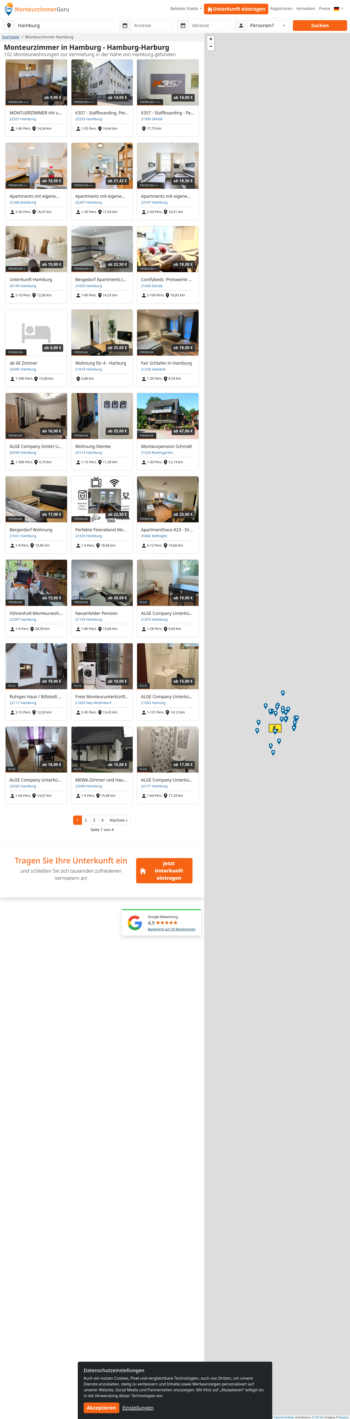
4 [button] (102, 820)
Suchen (320, 25)
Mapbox (344, 1417)
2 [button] (86, 820)
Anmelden (306, 8)
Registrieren (281, 8)
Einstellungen (138, 1407)
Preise (324, 8)
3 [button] (94, 820)
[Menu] (338, 8)
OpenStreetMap (284, 1417)
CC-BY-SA (317, 1417)
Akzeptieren (101, 1407)
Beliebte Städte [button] (184, 8)
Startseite (10, 37)
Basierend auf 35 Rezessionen (171, 929)
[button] (118, 820)
